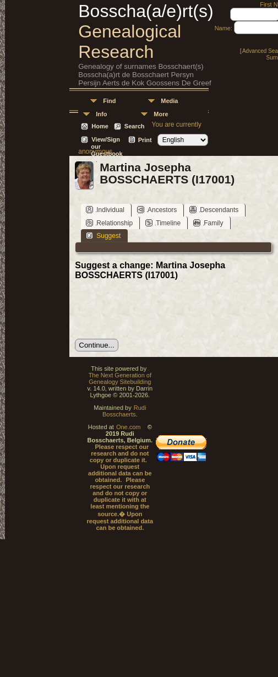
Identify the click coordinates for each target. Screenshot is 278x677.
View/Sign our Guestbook (106, 140)
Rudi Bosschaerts (124, 411)
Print (145, 140)
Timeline (163, 223)
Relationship (109, 223)
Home (99, 126)
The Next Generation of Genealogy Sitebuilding (120, 378)
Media (169, 101)
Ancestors (157, 209)
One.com (128, 427)
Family (208, 223)
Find (109, 101)
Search (134, 126)
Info (101, 114)
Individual (105, 209)
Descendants (213, 209)
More (161, 114)
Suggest (103, 235)
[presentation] (158, 309)
